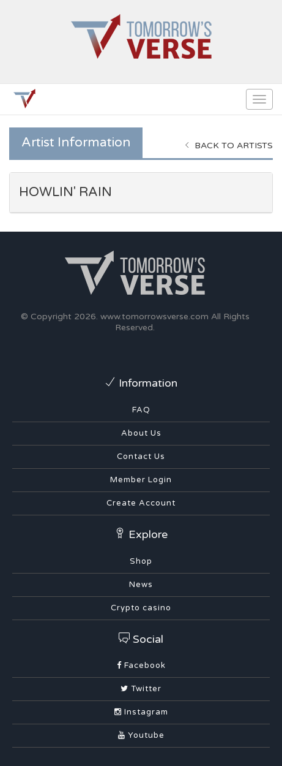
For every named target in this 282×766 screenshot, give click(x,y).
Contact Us (141, 456)
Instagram (141, 712)
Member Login (141, 480)
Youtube (141, 735)
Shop (141, 561)
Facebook (141, 665)
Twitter (141, 689)
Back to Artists (228, 145)
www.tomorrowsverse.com (154, 316)
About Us (141, 433)
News (141, 585)
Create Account (141, 503)
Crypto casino (141, 608)
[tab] (141, 193)
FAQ (141, 410)
